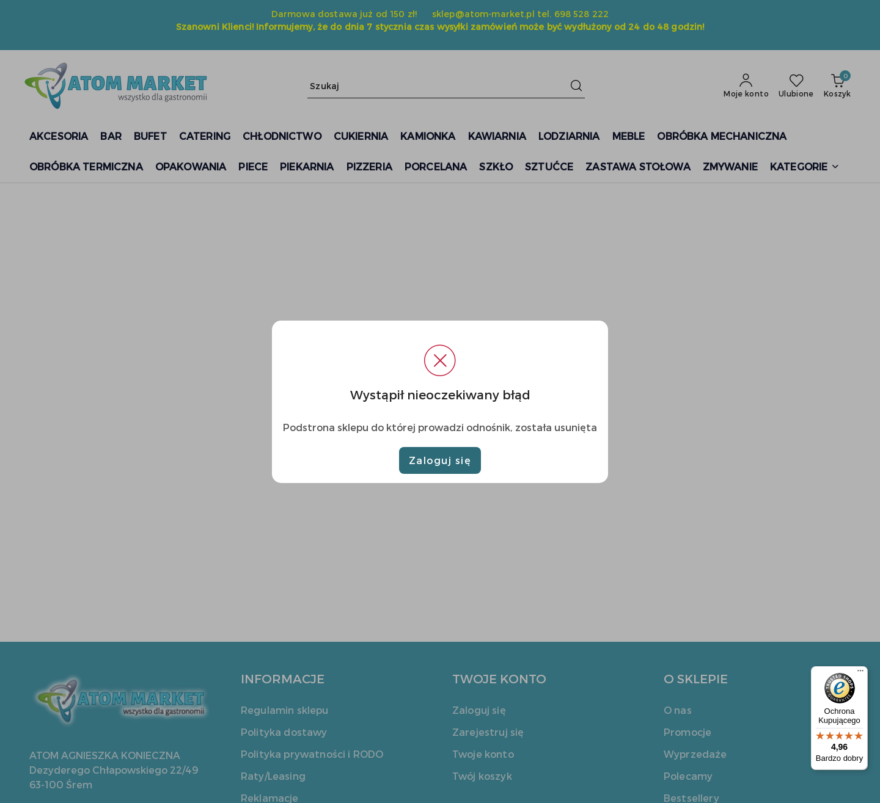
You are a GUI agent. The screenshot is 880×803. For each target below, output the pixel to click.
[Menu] (860, 673)
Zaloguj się (440, 460)
